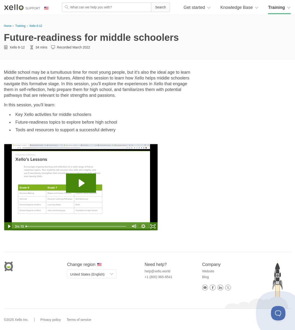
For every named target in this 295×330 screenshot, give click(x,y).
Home (8, 26)
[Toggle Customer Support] (278, 313)
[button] (160, 7)
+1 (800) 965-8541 (159, 277)
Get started (194, 7)
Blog (205, 277)
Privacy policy (50, 320)
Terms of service (79, 320)
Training (276, 7)
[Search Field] (116, 7)
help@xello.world (157, 271)
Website (208, 271)
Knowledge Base (236, 7)
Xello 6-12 (35, 26)
